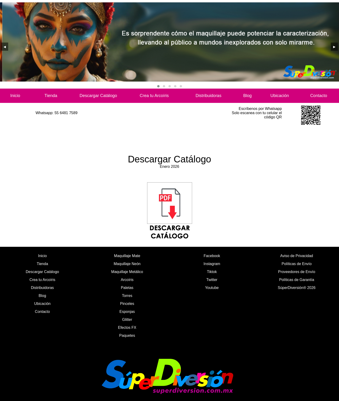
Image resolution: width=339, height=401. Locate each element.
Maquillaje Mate (127, 256)
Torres (127, 296)
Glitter (127, 320)
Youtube (212, 288)
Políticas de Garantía (296, 280)
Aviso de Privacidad (296, 256)
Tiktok (212, 272)
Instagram (212, 264)
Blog (247, 95)
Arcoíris (127, 280)
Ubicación (279, 95)
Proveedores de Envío (296, 272)
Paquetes (127, 335)
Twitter (211, 280)
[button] (158, 86)
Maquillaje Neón (127, 264)
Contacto (318, 95)
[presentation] (4, 46)
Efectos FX (127, 328)
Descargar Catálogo (98, 95)
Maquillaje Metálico (127, 272)
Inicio (15, 95)
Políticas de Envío (297, 264)
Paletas (127, 288)
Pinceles (127, 304)
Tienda (51, 95)
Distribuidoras (208, 95)
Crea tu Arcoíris (154, 95)
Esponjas (127, 312)
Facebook (212, 256)
